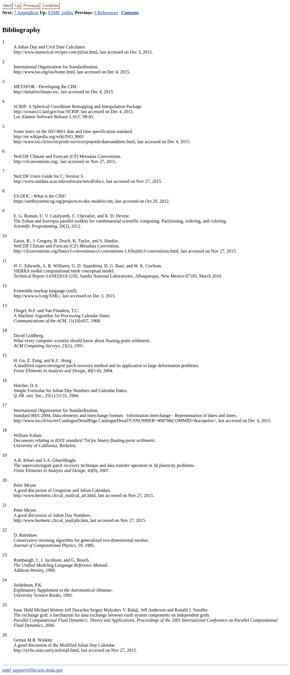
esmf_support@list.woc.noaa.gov (32, 670)
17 (4, 405)
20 (4, 480)
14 (4, 330)
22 (4, 530)
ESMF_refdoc (61, 12)
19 (4, 455)
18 (4, 430)
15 (4, 355)
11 (4, 260)
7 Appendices (26, 12)
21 (4, 505)
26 (4, 634)
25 (4, 604)
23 (4, 555)
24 (4, 579)
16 (4, 380)
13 (4, 305)
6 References (106, 12)
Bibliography (21, 29)
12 (4, 285)
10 (4, 235)
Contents (129, 12)
